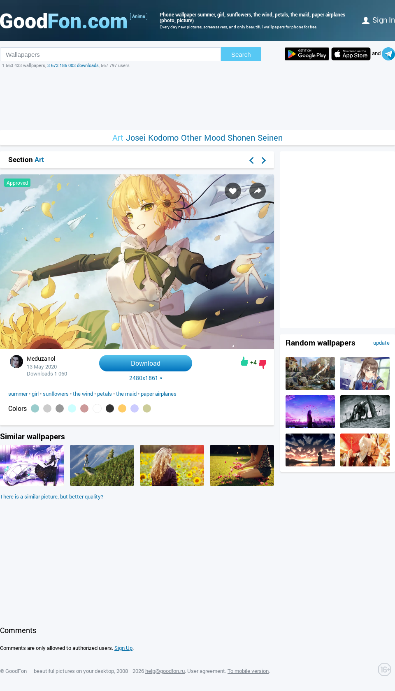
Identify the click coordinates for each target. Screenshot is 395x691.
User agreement (206, 671)
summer (18, 393)
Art (117, 137)
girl (35, 393)
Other (191, 137)
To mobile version (248, 671)
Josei (136, 137)
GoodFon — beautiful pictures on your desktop (59, 671)
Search (241, 54)
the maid (126, 393)
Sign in (378, 20)
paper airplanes (159, 393)
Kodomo (163, 137)
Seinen (270, 137)
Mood (214, 137)
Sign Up (123, 648)
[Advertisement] (197, 99)
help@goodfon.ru (165, 671)
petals (104, 393)
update (381, 343)
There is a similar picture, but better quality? (51, 496)
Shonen (241, 137)
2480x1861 (146, 378)
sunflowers (56, 393)
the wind (83, 393)
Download (145, 363)
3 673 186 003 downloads (73, 65)
